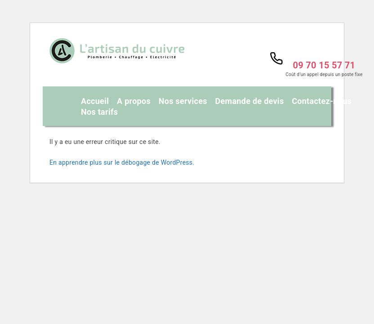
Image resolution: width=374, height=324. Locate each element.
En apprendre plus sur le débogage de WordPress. (121, 162)
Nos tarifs (99, 112)
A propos (134, 101)
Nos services (183, 101)
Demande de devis (249, 101)
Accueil (95, 101)
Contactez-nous (322, 101)
